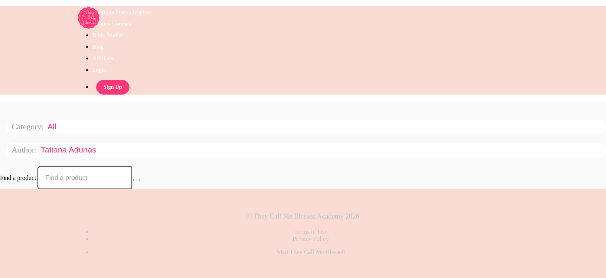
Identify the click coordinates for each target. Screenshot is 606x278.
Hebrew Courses (111, 23)
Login (99, 70)
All (53, 126)
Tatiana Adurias (69, 149)
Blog (98, 47)
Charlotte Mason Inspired (122, 12)
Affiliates (103, 58)
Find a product (18, 178)
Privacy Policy (311, 239)
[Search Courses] (136, 180)
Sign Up (113, 87)
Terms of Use (310, 232)
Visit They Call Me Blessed (311, 252)
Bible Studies (107, 35)
